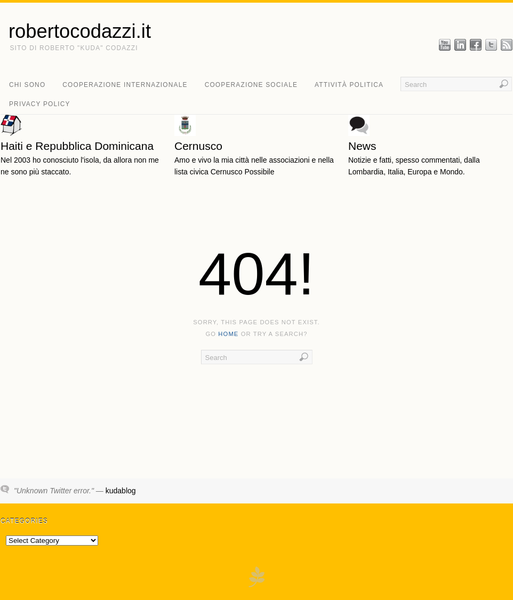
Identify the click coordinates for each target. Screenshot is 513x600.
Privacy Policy (39, 104)
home (228, 334)
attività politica (349, 85)
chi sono (27, 85)
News (362, 146)
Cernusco (198, 146)
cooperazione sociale (251, 85)
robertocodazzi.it (80, 31)
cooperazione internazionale (124, 85)
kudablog (121, 490)
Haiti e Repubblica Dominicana (77, 146)
